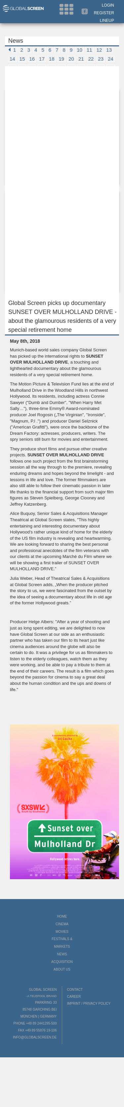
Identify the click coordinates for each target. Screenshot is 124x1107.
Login (108, 5)
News (62, 954)
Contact (75, 989)
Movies (62, 931)
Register (104, 13)
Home (62, 916)
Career (74, 996)
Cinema (62, 924)
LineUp (107, 20)
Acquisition (62, 962)
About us (62, 969)
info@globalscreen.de (35, 1037)
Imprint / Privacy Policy (89, 1003)
